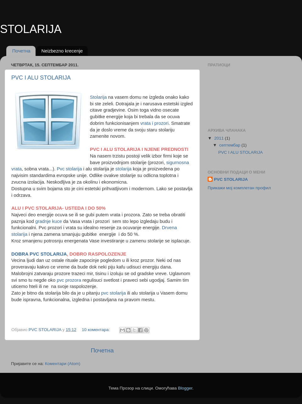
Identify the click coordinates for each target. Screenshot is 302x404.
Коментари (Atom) (62, 363)
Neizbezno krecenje (62, 50)
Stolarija (98, 97)
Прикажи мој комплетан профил (239, 187)
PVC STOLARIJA (231, 179)
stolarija (124, 168)
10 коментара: (96, 329)
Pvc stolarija (69, 168)
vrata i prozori (154, 123)
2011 (219, 138)
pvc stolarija (113, 293)
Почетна (21, 50)
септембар (230, 145)
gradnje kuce (48, 221)
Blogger (185, 388)
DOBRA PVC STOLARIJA (39, 254)
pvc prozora (69, 280)
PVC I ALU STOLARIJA (41, 78)
